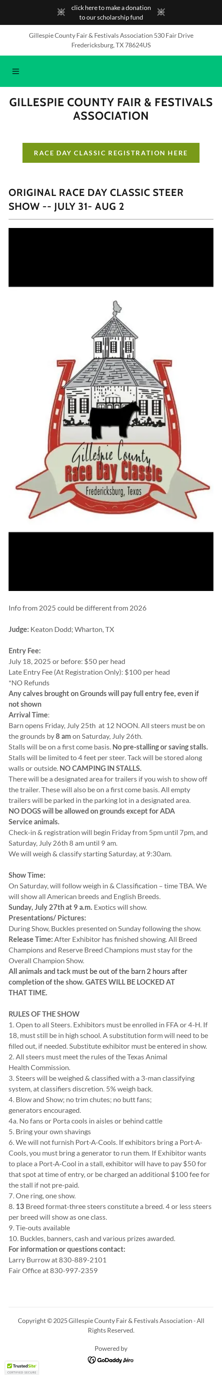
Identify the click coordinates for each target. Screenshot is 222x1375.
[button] (16, 71)
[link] (111, 109)
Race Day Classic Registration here (111, 153)
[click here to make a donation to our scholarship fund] (111, 12)
